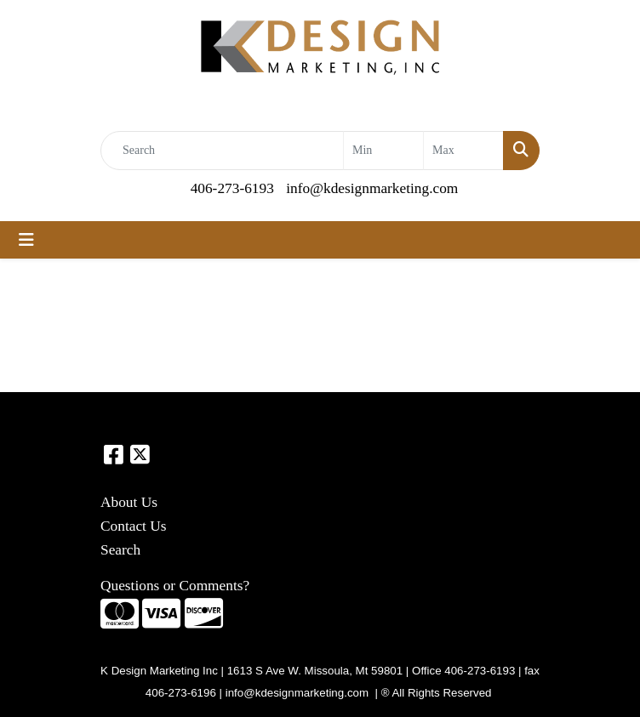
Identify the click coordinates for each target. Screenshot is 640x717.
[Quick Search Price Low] (383, 150)
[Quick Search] (222, 150)
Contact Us (133, 526)
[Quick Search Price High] (463, 150)
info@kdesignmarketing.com (372, 188)
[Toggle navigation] (26, 240)
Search (120, 550)
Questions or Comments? (174, 586)
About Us (128, 502)
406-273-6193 (232, 188)
